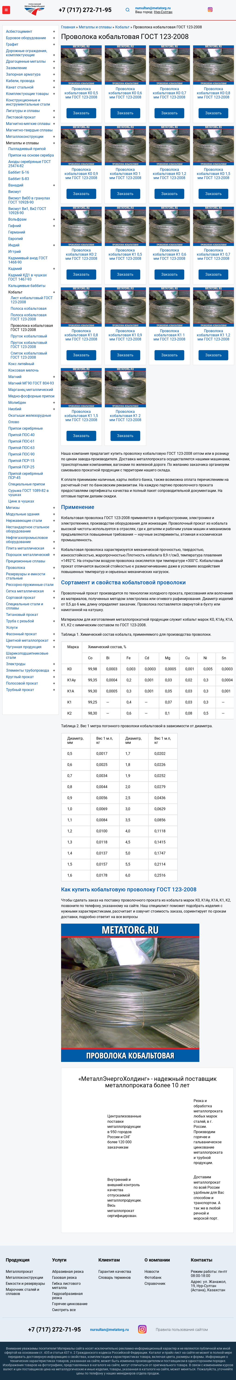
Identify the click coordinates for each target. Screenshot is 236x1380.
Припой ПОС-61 (21, 441)
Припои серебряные (25, 428)
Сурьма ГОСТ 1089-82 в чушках (28, 492)
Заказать (81, 113)
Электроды (15, 664)
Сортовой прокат (20, 597)
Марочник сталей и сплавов (22, 1291)
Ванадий (15, 185)
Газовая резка (64, 1277)
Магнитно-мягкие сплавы (28, 123)
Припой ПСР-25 (21, 467)
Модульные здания (22, 514)
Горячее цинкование (69, 1304)
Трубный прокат (20, 690)
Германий (16, 232)
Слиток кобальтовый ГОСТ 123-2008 (29, 355)
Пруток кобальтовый (29, 336)
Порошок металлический (28, 555)
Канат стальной (19, 87)
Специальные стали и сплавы (24, 606)
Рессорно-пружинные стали (29, 584)
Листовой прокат (21, 117)
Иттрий (14, 251)
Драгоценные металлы (26, 61)
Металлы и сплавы (95, 27)
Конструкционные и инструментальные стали (28, 102)
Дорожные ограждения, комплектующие (26, 53)
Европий (15, 238)
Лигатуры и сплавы (23, 111)
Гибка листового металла (66, 1285)
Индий (13, 245)
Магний (14, 377)
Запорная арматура (23, 74)
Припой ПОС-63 (21, 448)
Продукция (18, 1260)
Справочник (155, 1283)
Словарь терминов (114, 1277)
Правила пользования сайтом (182, 1330)
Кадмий (15, 268)
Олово (13, 422)
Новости (152, 1271)
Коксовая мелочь (23, 370)
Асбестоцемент (19, 31)
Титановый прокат (22, 614)
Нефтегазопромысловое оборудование (27, 539)
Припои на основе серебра (31, 155)
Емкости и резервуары (25, 1283)
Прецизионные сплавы (25, 561)
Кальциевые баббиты (26, 286)
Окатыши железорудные (29, 415)
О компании (157, 1260)
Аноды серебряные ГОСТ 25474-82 (29, 164)
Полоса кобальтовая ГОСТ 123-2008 (29, 317)
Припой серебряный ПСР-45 (25, 475)
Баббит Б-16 (18, 172)
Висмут (14, 191)
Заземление (16, 68)
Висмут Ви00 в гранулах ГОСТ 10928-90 (29, 200)
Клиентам (109, 1260)
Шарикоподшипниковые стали (27, 655)
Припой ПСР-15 (21, 460)
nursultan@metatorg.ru (153, 8)
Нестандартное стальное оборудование (27, 529)
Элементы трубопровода (27, 670)
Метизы (13, 507)
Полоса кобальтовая (29, 308)
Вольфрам (17, 219)
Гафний (14, 226)
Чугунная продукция (23, 647)
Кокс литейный (21, 364)
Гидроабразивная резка (67, 1295)
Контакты (201, 1260)
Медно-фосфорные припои (31, 396)
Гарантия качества (114, 1271)
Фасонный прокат (21, 634)
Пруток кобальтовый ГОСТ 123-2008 (29, 344)
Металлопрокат (19, 1271)
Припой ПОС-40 (21, 435)
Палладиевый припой (27, 149)
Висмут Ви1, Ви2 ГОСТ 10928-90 (27, 211)
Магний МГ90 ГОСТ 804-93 (31, 383)
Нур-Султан (163, 12)
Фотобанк (153, 1277)
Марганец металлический (30, 389)
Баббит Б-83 (18, 179)
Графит (12, 44)
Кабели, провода (20, 81)
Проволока (15, 567)
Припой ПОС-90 (21, 454)
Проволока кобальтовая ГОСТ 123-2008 (32, 327)
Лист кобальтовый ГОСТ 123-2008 (32, 300)
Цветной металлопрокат (27, 640)
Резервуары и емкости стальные (25, 576)
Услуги (12, 627)
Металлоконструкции (24, 136)
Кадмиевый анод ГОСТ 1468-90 (28, 260)
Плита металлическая (25, 548)
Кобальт (122, 27)
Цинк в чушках (21, 501)
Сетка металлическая (25, 591)
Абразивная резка (68, 1271)
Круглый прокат (20, 677)
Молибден (17, 402)
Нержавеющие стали (24, 520)
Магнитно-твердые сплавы (29, 130)
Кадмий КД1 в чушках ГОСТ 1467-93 (27, 277)
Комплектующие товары (27, 94)
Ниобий (14, 409)
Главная (68, 27)
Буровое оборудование (26, 38)
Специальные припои (26, 484)
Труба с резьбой (20, 621)
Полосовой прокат (22, 683)
